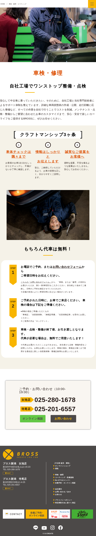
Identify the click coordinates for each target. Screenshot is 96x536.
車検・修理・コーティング (17, 4)
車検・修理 (59, 475)
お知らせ (58, 494)
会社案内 (58, 489)
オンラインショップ (62, 466)
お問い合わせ (63, 418)
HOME (2, 4)
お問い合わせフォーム (67, 266)
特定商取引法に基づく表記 (65, 503)
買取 (57, 468)
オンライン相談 (32, 418)
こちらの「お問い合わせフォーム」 (36, 282)
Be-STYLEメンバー (62, 480)
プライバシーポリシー (63, 500)
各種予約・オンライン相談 (65, 483)
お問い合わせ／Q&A (63, 492)
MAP (8, 473)
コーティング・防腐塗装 (64, 477)
